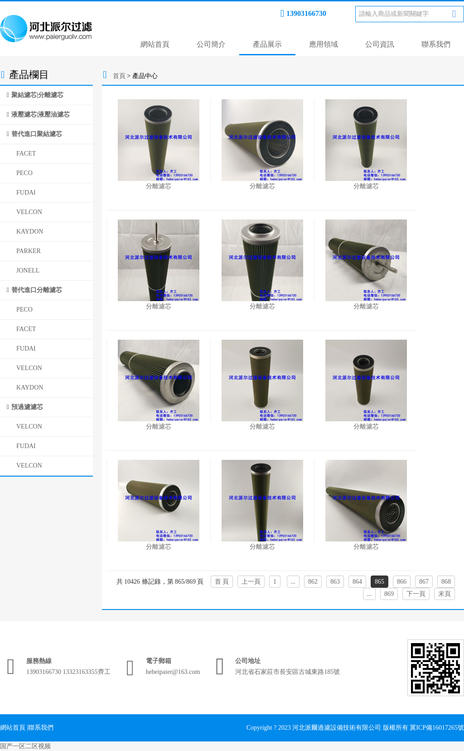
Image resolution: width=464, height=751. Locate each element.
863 (335, 581)
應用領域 (323, 44)
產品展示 (267, 44)
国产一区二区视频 (25, 746)
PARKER (28, 251)
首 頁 (222, 581)
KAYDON (29, 231)
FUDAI (26, 192)
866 (401, 581)
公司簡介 (211, 44)
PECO (24, 173)
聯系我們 (435, 44)
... (293, 581)
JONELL (27, 270)
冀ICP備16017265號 (437, 727)
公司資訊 (379, 44)
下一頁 (415, 593)
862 (313, 581)
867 (424, 581)
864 (357, 581)
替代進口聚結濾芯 (36, 134)
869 (389, 593)
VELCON (29, 212)
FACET (26, 153)
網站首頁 (154, 44)
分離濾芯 (158, 186)
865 (379, 581)
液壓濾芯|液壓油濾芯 (40, 114)
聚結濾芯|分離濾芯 (37, 95)
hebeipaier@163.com (173, 671)
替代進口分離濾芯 (36, 290)
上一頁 (251, 581)
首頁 (119, 76)
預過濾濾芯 (27, 407)
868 (446, 581)
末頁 (444, 593)
